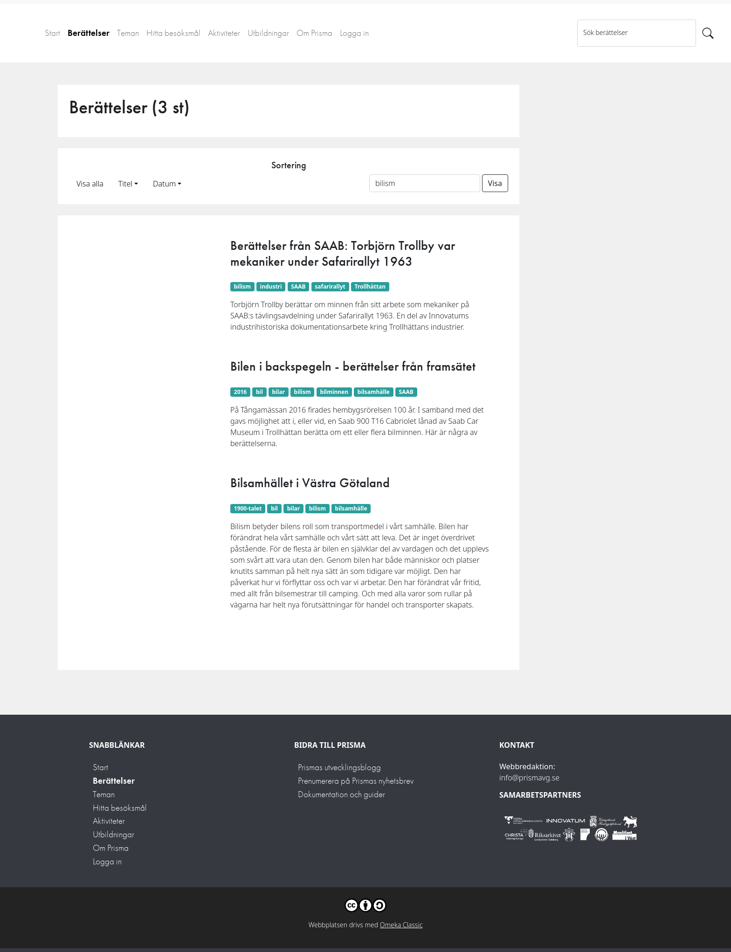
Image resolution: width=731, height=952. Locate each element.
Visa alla (89, 184)
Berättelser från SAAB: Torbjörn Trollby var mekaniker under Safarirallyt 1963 (342, 253)
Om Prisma (314, 33)
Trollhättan (370, 286)
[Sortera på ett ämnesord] (424, 183)
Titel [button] (125, 184)
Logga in (354, 33)
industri (271, 286)
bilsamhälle (374, 392)
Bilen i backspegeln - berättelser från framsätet (353, 366)
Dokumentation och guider (341, 794)
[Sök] (708, 33)
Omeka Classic (401, 924)
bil (259, 392)
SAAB (298, 286)
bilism (242, 286)
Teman (128, 33)
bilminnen (334, 392)
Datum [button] (164, 184)
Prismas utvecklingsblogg (339, 767)
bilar (278, 392)
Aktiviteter (224, 33)
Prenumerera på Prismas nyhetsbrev (356, 780)
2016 (240, 392)
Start (52, 33)
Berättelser (89, 33)
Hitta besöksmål (173, 33)
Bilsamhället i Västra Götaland (310, 483)
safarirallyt (330, 286)
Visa (495, 183)
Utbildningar (268, 33)
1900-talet (248, 508)
